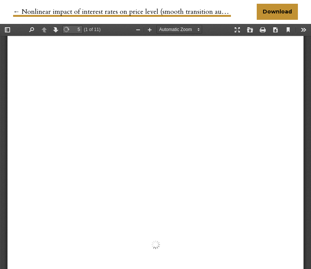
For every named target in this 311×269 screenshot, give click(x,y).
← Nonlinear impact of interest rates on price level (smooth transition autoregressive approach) (149, 11)
